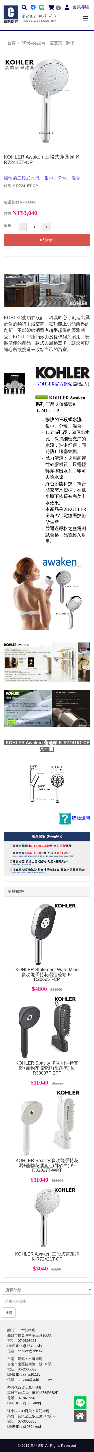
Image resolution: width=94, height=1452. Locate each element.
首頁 (12, 43)
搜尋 (8, 1313)
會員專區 (80, 6)
